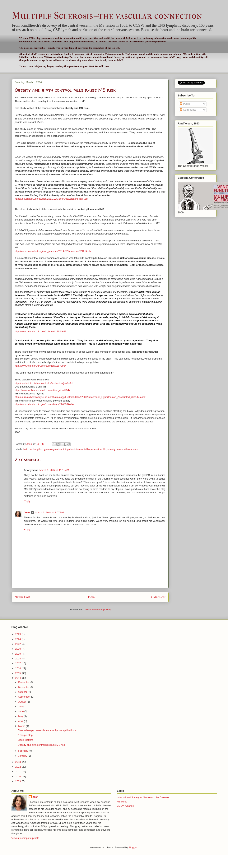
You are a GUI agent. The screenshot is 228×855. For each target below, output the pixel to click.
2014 (18, 677)
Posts (185, 103)
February (23, 750)
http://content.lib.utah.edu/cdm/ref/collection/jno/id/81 (44, 383)
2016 (18, 668)
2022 (18, 644)
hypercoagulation (52, 449)
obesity (111, 449)
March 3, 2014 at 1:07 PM (49, 512)
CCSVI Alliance (125, 805)
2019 (18, 653)
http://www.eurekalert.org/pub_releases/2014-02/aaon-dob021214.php (53, 251)
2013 (18, 761)
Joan (27, 512)
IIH (104, 449)
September (24, 696)
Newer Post (22, 597)
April (21, 721)
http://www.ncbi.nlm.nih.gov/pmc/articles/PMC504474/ (44, 404)
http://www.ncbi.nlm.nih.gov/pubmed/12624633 (41, 331)
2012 (18, 766)
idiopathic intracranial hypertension (82, 449)
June (21, 711)
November (24, 687)
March (22, 726)
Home (91, 597)
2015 (18, 673)
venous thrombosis (127, 449)
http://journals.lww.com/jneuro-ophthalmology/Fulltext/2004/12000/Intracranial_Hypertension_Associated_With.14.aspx (80, 397)
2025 (18, 634)
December (24, 682)
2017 (18, 663)
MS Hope (122, 801)
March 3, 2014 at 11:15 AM (54, 470)
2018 (18, 658)
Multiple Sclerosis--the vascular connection (107, 15)
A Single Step (25, 735)
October (23, 691)
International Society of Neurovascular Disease (143, 797)
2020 (18, 648)
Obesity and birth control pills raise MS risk (41, 744)
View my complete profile (25, 838)
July (20, 706)
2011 (18, 771)
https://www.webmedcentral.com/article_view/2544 (42, 390)
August (22, 701)
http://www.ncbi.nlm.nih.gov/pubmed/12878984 (41, 365)
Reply (27, 501)
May (21, 716)
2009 (18, 781)
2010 (18, 776)
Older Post (158, 597)
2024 (18, 639)
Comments (188, 109)
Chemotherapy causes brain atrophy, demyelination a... (48, 730)
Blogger (133, 847)
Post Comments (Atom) (98, 609)
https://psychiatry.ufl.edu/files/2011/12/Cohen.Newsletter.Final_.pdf (51, 198)
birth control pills (32, 449)
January (23, 755)
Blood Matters (25, 739)
